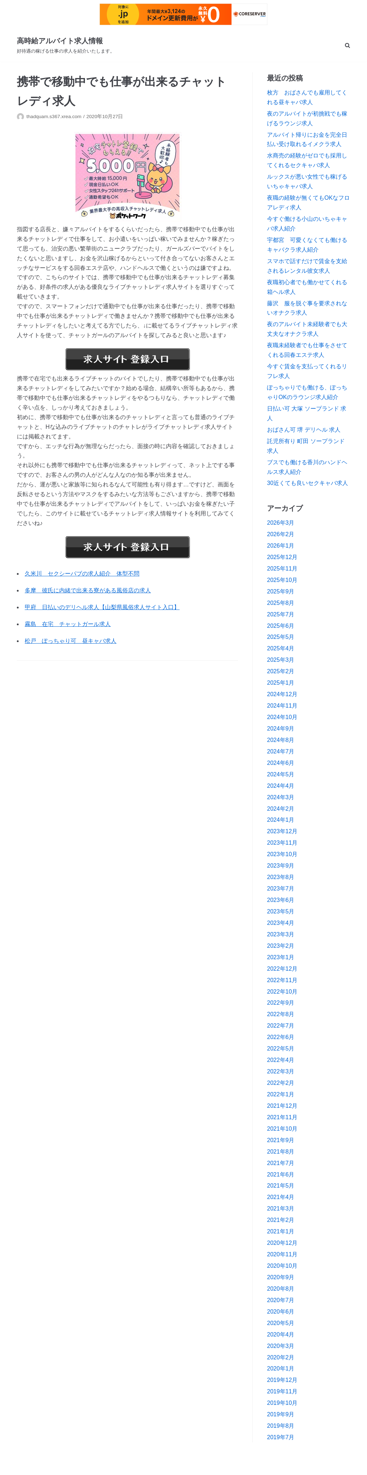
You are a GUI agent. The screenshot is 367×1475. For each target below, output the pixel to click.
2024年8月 (281, 740)
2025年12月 (282, 557)
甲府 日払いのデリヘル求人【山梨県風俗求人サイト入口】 (102, 607)
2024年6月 (281, 763)
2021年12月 (282, 1106)
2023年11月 (282, 843)
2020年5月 (281, 1323)
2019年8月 (281, 1426)
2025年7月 (281, 614)
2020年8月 (281, 1289)
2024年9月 (281, 729)
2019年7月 (281, 1437)
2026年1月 (281, 546)
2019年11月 (282, 1391)
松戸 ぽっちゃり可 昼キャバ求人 (70, 641)
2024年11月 (282, 706)
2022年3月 (281, 1071)
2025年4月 (281, 648)
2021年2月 (281, 1220)
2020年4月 (281, 1334)
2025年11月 (282, 569)
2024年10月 (282, 717)
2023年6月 (281, 900)
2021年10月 (282, 1129)
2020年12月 (282, 1243)
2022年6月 (281, 1037)
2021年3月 (281, 1208)
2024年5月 (281, 774)
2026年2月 (281, 534)
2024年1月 (281, 820)
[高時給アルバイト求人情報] (66, 45)
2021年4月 (281, 1197)
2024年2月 (281, 809)
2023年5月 (281, 911)
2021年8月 (281, 1152)
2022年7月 (281, 1026)
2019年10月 (282, 1403)
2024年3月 (281, 797)
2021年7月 (281, 1163)
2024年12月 (282, 694)
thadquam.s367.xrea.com (54, 116)
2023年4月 (281, 923)
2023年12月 (282, 831)
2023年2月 (281, 946)
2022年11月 (282, 980)
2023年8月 (281, 877)
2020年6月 (281, 1312)
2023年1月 (281, 957)
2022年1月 (281, 1094)
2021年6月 (281, 1174)
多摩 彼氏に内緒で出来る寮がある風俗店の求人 (88, 590)
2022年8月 (281, 1014)
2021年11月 (282, 1117)
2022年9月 (281, 1003)
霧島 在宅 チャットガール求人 (68, 624)
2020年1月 (281, 1368)
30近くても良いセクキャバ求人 (307, 483)
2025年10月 (282, 580)
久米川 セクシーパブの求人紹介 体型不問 (82, 574)
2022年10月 (282, 992)
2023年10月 (282, 854)
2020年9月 (281, 1277)
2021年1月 (281, 1231)
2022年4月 (281, 1060)
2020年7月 (281, 1300)
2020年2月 (281, 1357)
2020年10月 (282, 1266)
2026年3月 (281, 523)
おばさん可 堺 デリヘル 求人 (303, 430)
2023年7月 (281, 889)
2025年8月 (281, 603)
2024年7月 (281, 751)
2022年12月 (282, 969)
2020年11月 (282, 1254)
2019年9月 (281, 1414)
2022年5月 (281, 1048)
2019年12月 (282, 1380)
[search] (347, 45)
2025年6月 (281, 626)
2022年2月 (281, 1083)
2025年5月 (281, 637)
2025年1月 (281, 683)
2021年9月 (281, 1140)
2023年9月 (281, 866)
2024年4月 (281, 786)
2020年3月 (281, 1346)
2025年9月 (281, 591)
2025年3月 (281, 660)
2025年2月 (281, 671)
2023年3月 (281, 934)
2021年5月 (281, 1186)
